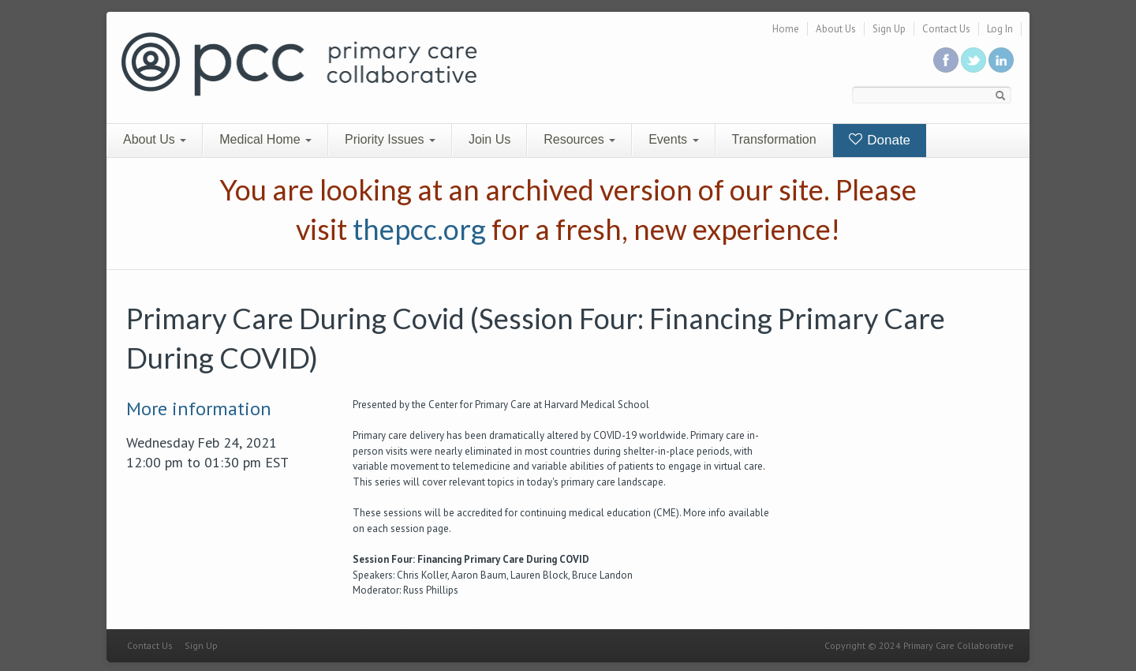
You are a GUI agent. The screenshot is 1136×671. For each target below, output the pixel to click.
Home (785, 29)
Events (673, 139)
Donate (880, 140)
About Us (836, 29)
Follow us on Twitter (973, 60)
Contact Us (946, 29)
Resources (579, 139)
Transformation (774, 139)
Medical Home (265, 139)
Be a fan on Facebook (945, 60)
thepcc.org (419, 229)
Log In (1000, 29)
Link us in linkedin (1001, 60)
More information (198, 408)
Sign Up (889, 29)
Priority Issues (390, 139)
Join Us (489, 139)
